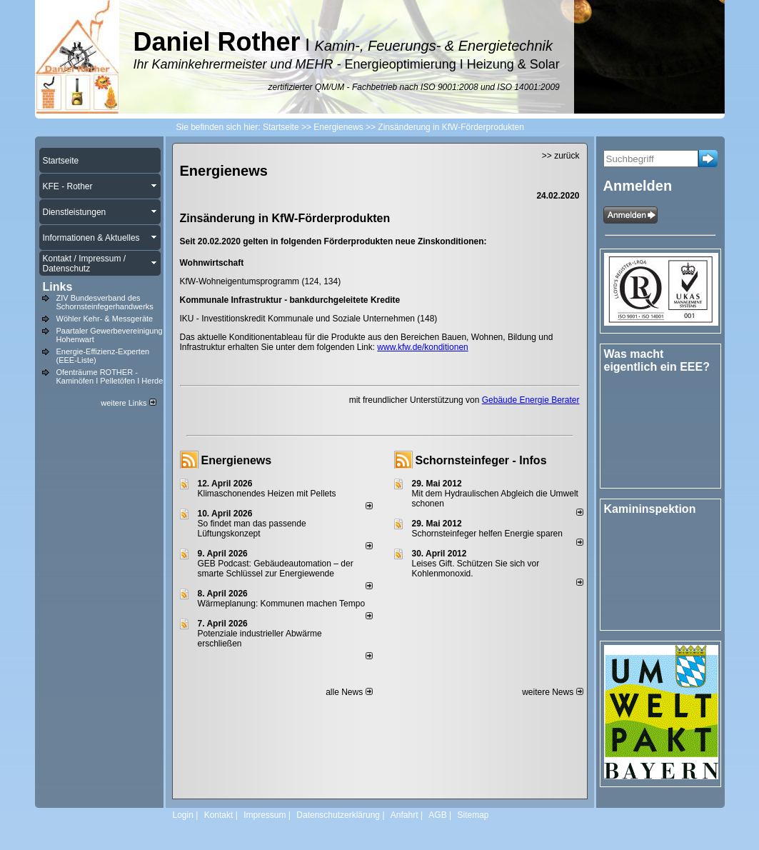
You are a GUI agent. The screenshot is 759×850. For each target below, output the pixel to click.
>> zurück (561, 156)
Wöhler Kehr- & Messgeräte (105, 318)
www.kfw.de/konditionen (422, 347)
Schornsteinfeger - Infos (481, 460)
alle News (349, 692)
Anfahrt (404, 815)
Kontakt (218, 815)
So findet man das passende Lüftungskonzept (252, 529)
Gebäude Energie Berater (531, 400)
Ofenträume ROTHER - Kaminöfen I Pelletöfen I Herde (110, 376)
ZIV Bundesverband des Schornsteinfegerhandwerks (105, 302)
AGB (437, 815)
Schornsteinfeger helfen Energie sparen (487, 534)
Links (58, 287)
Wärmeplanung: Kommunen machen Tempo (282, 604)
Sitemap (472, 815)
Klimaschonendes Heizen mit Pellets (267, 494)
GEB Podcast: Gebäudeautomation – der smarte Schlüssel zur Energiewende (275, 569)
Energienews (236, 460)
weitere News (552, 692)
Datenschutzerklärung (338, 815)
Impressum (264, 815)
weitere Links (128, 403)
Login (183, 815)
